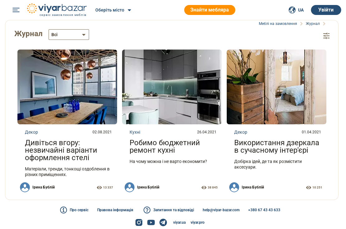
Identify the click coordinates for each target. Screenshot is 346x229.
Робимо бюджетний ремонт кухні (165, 146)
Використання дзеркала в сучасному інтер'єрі (276, 146)
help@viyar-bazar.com (221, 210)
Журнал (29, 33)
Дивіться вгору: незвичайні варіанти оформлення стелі (61, 149)
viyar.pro (198, 222)
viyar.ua (179, 222)
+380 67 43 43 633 (264, 210)
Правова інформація (115, 210)
